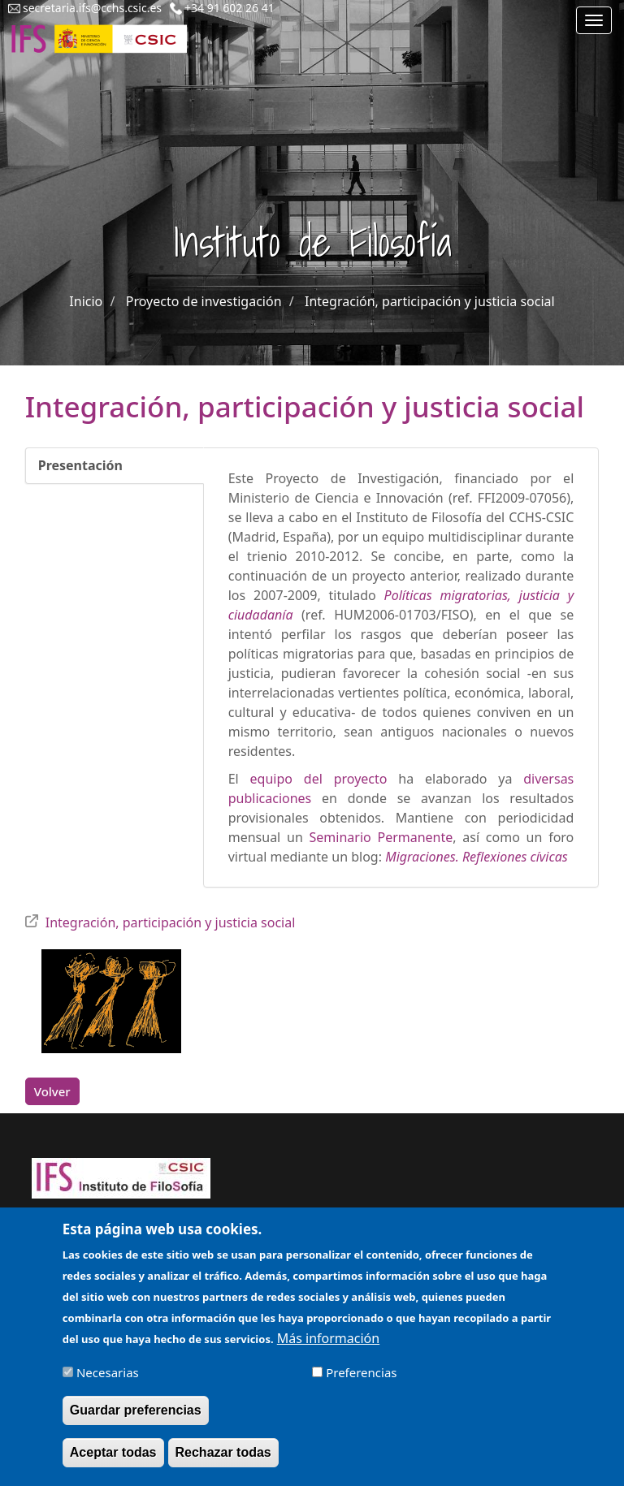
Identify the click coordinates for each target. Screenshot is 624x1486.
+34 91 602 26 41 (229, 7)
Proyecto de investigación (204, 301)
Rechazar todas (223, 1459)
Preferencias (361, 1379)
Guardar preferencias (136, 1416)
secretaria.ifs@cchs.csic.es (92, 7)
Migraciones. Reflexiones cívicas (476, 857)
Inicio (85, 301)
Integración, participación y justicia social (430, 301)
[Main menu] (594, 20)
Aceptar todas (113, 1459)
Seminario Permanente (381, 837)
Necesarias (107, 1379)
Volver (52, 1091)
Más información (328, 1345)
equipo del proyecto (319, 779)
